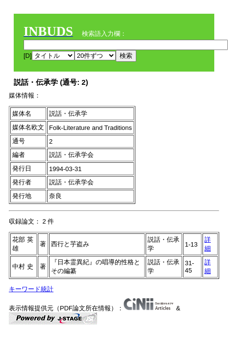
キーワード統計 (31, 289)
